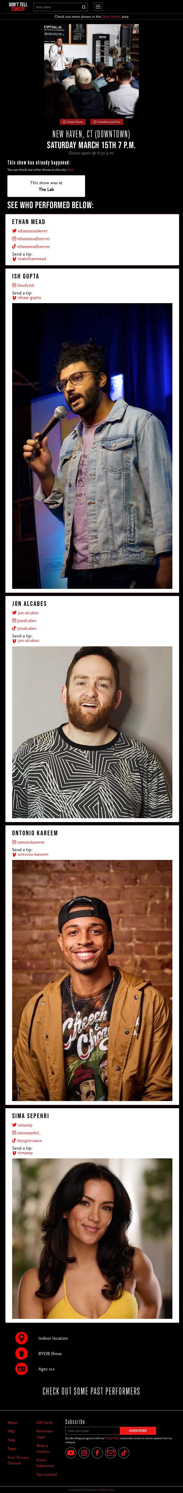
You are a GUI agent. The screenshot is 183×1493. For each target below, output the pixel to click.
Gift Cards (45, 1422)
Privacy (102, 1489)
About (12, 1422)
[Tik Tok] (123, 1452)
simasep (22, 1152)
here (70, 170)
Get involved (47, 1474)
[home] (18, 6)
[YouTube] (70, 1452)
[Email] (110, 1452)
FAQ (11, 1431)
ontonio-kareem (30, 854)
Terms (110, 1489)
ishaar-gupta (26, 297)
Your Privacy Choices (18, 1460)
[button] (97, 6)
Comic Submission (45, 1463)
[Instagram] (84, 1452)
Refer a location (43, 1448)
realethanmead (29, 258)
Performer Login (45, 1434)
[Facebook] (97, 1452)
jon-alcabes (25, 640)
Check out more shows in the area (91, 16)
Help (11, 1440)
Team (12, 1448)
